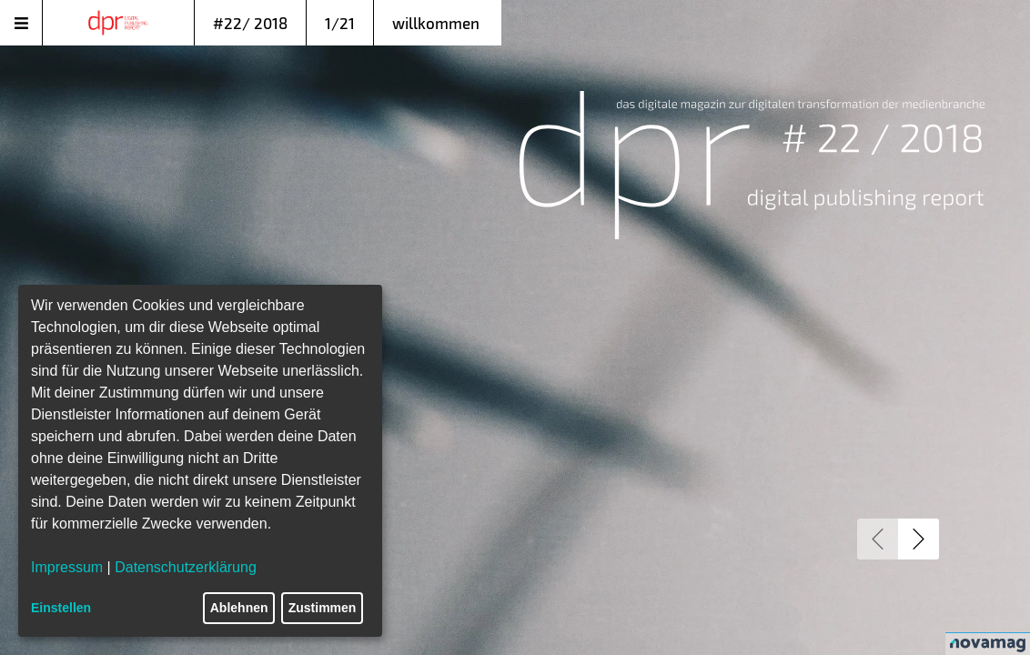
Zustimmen (322, 607)
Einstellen (61, 607)
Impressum (67, 567)
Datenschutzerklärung (186, 567)
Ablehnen (239, 607)
